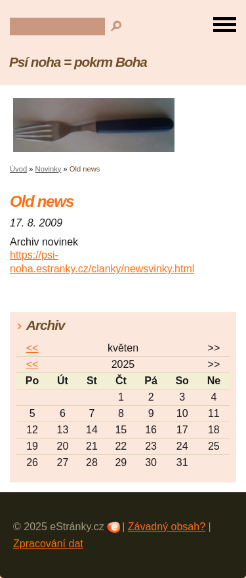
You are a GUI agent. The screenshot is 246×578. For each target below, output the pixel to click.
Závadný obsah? (166, 526)
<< (32, 347)
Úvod (18, 169)
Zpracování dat (48, 543)
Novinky (48, 169)
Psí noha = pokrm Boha (78, 61)
